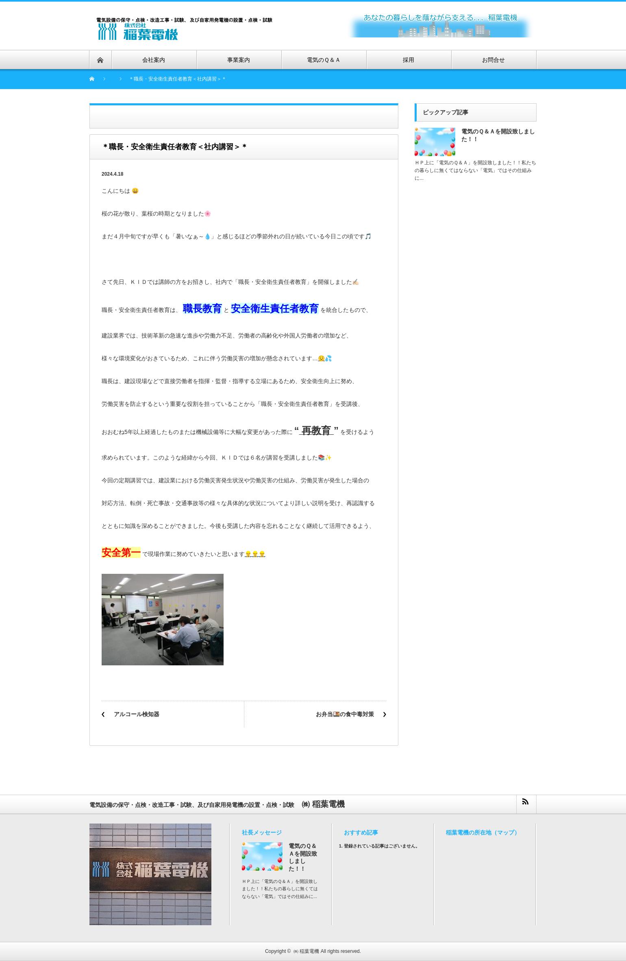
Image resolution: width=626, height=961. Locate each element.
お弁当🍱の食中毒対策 (345, 714)
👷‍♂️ (248, 554)
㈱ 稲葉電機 (306, 951)
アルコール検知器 (136, 714)
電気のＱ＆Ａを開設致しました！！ (498, 135)
